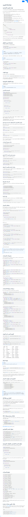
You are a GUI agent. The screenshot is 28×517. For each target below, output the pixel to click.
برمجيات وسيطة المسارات (8, 288)
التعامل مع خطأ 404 (7, 398)
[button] (23, 1)
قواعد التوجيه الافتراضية (8, 8)
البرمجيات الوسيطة (6, 181)
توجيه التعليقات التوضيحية (8, 81)
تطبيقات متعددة (9, 505)
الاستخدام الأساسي (6, 90)
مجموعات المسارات (7, 255)
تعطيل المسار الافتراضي (8, 429)
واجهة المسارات (6, 472)
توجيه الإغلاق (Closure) (8, 43)
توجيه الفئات (5, 72)
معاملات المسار (6, 205)
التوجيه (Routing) (7, 5)
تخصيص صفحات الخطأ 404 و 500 (7, 426)
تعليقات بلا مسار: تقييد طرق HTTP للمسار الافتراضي (12, 122)
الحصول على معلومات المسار (9, 378)
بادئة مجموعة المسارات (7, 142)
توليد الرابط (5, 196)
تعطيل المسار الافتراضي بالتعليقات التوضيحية (12, 443)
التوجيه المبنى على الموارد (8, 334)
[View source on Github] (26, 1)
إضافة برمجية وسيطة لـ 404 (9, 416)
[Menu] (0, 516)
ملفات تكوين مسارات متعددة (9, 504)
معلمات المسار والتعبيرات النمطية (9, 167)
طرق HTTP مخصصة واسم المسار (9, 155)
